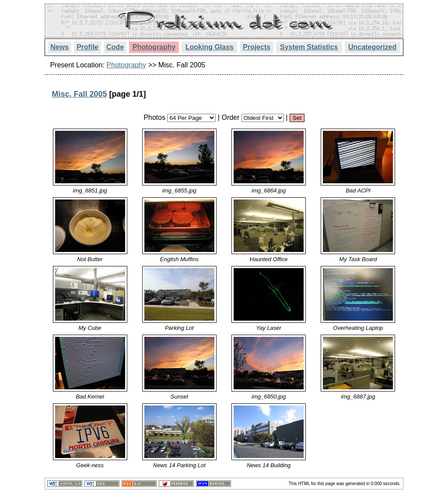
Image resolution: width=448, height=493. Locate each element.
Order (230, 117)
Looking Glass (210, 47)
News (59, 47)
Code (115, 47)
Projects (256, 47)
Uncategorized (372, 47)
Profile (87, 47)
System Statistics (309, 47)
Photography (154, 47)
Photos (154, 117)
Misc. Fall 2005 (79, 94)
